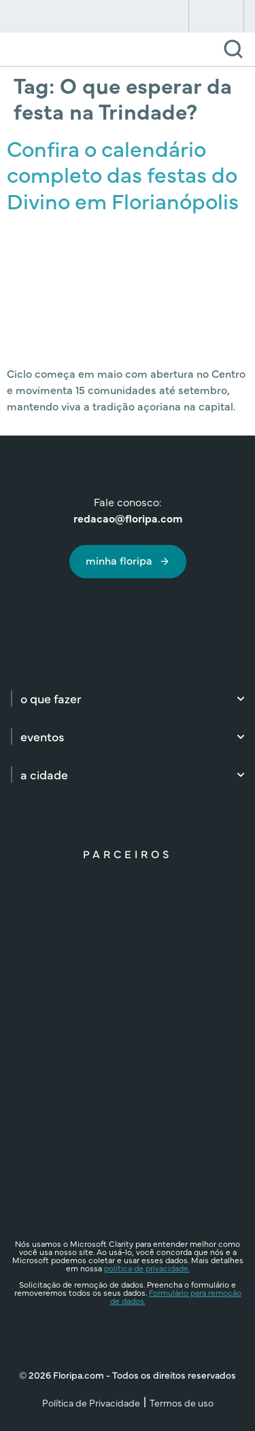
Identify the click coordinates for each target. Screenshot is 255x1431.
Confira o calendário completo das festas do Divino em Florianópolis (123, 173)
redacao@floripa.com (127, 517)
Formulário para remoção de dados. (175, 1296)
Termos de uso (182, 1402)
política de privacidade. (147, 1267)
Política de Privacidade (91, 1402)
